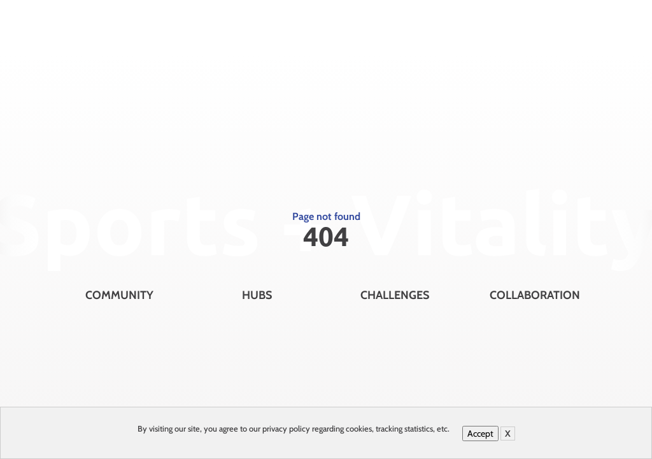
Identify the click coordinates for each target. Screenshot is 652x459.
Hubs (257, 295)
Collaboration (535, 295)
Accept (480, 433)
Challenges (394, 295)
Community (119, 295)
